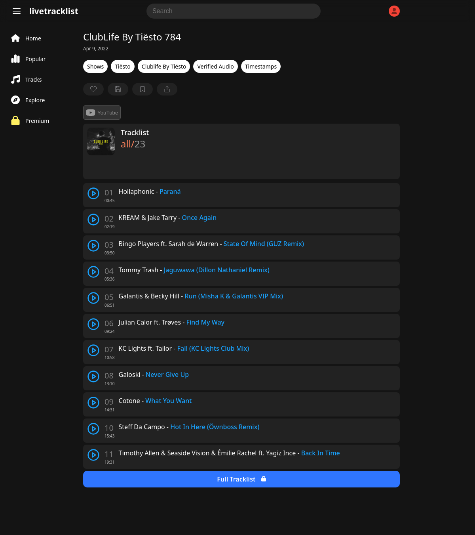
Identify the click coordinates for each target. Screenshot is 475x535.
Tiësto (123, 66)
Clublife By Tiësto (164, 66)
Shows (95, 66)
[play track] (93, 193)
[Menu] (16, 11)
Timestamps (261, 66)
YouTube (102, 112)
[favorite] (93, 89)
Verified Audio (215, 66)
